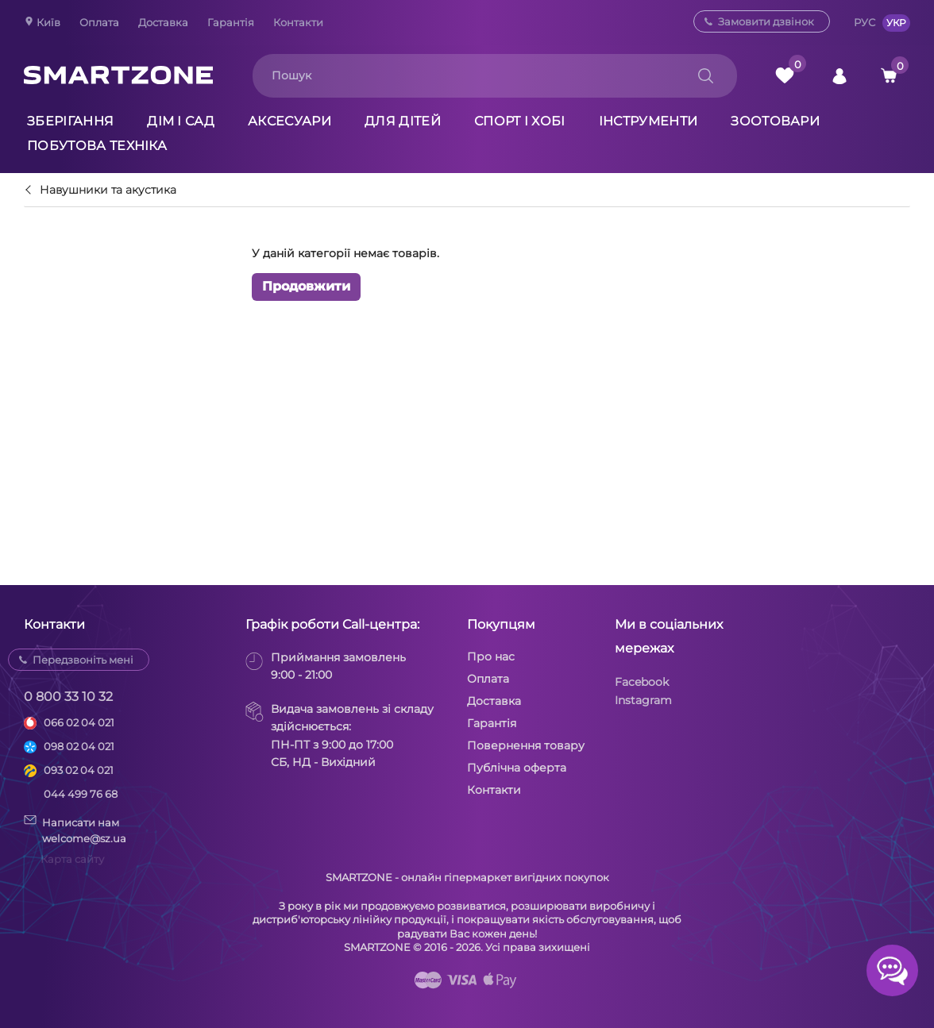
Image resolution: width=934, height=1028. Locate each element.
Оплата (99, 22)
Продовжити (306, 286)
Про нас (491, 656)
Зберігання (70, 121)
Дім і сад (180, 121)
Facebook (642, 682)
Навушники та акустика (108, 190)
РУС (864, 22)
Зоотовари (775, 121)
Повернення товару (526, 745)
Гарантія (230, 22)
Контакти (298, 22)
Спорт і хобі (519, 121)
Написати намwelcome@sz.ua (75, 829)
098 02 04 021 (79, 746)
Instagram (643, 700)
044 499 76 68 (81, 793)
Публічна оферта (516, 767)
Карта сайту (72, 859)
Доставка (163, 22)
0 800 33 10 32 (68, 696)
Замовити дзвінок (766, 21)
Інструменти (648, 121)
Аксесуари (289, 121)
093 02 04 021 (79, 770)
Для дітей (403, 121)
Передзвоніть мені (83, 659)
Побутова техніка (97, 145)
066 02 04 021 (79, 722)
